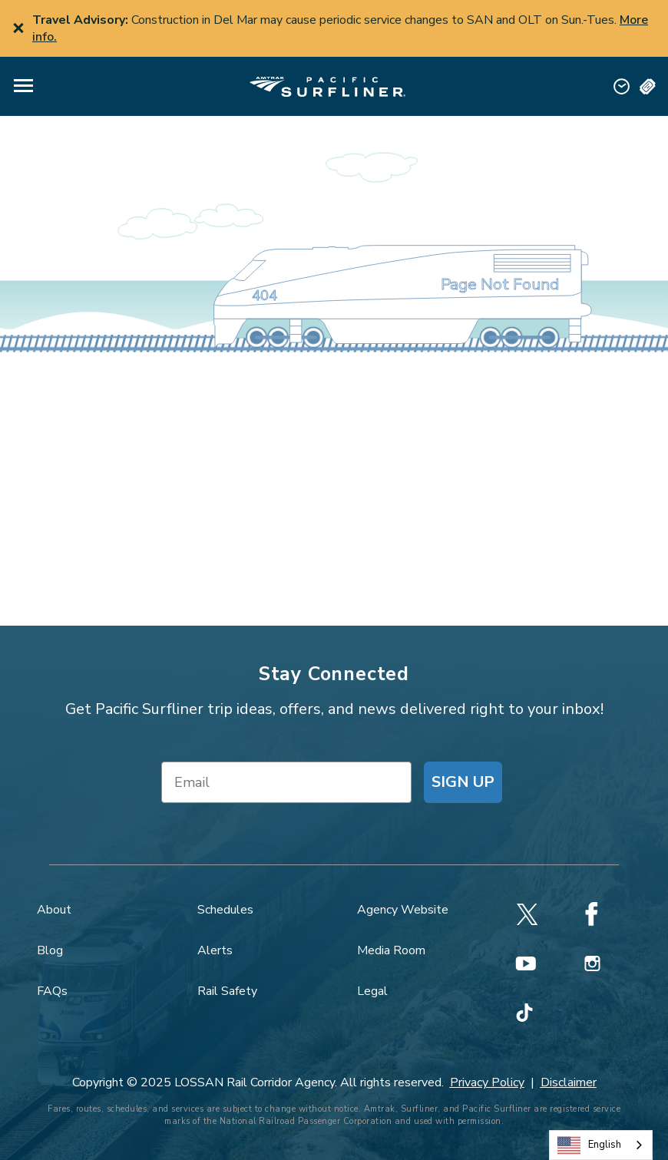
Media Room (391, 950)
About (54, 909)
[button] (23, 86)
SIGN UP (463, 782)
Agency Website (402, 909)
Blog (50, 950)
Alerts (215, 950)
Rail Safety (227, 991)
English (589, 1145)
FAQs (52, 991)
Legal (372, 991)
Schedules (225, 909)
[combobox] (601, 1145)
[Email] (286, 782)
